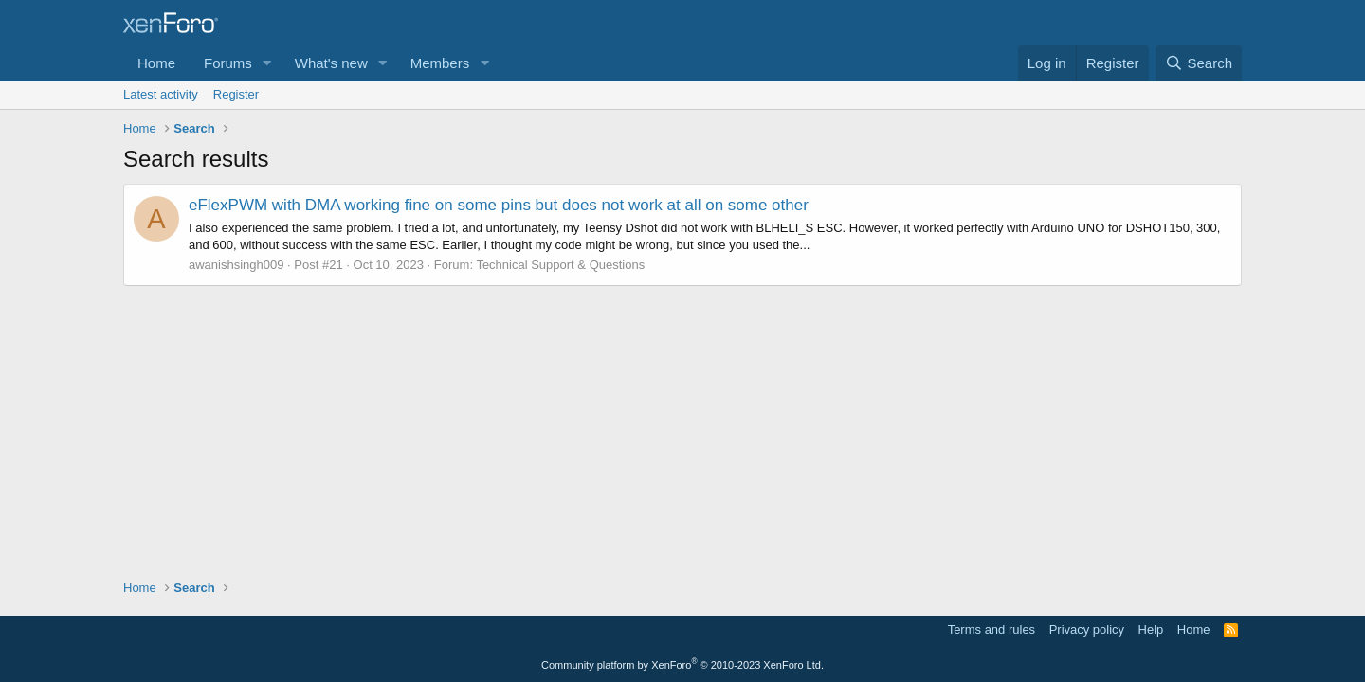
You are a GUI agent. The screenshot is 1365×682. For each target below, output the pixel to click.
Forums (228, 63)
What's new (331, 63)
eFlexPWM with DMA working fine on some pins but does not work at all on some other (499, 205)
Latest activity (160, 94)
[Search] (1199, 63)
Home (156, 63)
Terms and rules (991, 629)
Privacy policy (1086, 629)
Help (1151, 629)
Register (236, 94)
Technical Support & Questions (560, 265)
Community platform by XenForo (682, 665)
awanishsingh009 (236, 265)
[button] (267, 63)
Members (440, 63)
